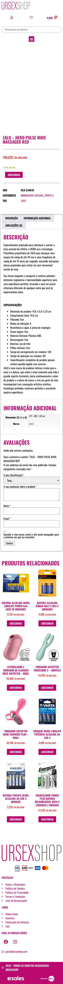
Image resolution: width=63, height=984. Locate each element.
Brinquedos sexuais (32, 195)
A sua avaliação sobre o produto (20, 486)
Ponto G (49, 195)
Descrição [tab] (11, 218)
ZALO (23, 201)
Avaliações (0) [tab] (13, 225)
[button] (31, 39)
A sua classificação (14, 475)
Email (7, 518)
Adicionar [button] (16, 623)
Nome (7, 505)
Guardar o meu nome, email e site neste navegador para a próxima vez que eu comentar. (31, 535)
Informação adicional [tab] (37, 218)
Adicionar (14, 175)
